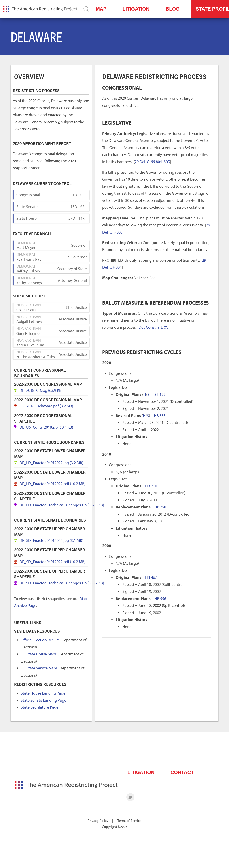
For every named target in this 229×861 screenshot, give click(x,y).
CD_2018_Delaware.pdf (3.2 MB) (46, 405)
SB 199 (159, 394)
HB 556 (160, 598)
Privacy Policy (98, 820)
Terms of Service (129, 820)
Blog (173, 9)
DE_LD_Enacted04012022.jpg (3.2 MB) (51, 462)
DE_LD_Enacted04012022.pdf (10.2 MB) (52, 483)
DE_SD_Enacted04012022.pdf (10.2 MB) (52, 561)
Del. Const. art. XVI (154, 327)
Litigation (136, 9)
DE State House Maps (39, 654)
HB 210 (151, 485)
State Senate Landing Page (43, 700)
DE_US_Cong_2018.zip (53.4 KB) (46, 427)
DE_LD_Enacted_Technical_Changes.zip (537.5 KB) (61, 504)
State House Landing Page (43, 693)
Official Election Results (40, 639)
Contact (182, 772)
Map (101, 9)
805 (167, 161)
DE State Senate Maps (39, 668)
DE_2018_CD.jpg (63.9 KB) (41, 390)
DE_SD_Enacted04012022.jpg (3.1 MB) (51, 540)
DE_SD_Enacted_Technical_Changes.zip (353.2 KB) (61, 582)
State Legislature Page (39, 707)
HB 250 (160, 506)
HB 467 (151, 577)
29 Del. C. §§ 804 (148, 161)
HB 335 (160, 415)
